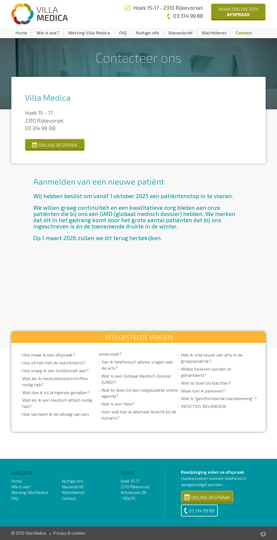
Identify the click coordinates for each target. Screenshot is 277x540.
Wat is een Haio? (117, 403)
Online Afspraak (207, 497)
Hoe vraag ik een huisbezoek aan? (55, 370)
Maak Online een (238, 11)
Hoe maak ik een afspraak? (48, 354)
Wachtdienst (214, 32)
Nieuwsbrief (180, 32)
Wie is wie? (48, 32)
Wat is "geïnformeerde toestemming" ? (219, 398)
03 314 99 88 (199, 511)
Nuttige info (147, 32)
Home (21, 32)
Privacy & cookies (69, 533)
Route (129, 498)
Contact (244, 32)
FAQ (123, 32)
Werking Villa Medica (89, 32)
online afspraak (54, 145)
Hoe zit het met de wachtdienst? (54, 362)
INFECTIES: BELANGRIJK (203, 406)
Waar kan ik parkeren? (203, 390)
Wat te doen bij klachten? (206, 382)
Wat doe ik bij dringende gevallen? (56, 392)
